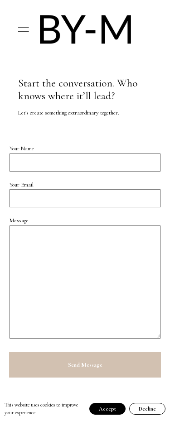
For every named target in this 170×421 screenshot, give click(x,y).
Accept (107, 409)
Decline (147, 409)
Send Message (85, 364)
